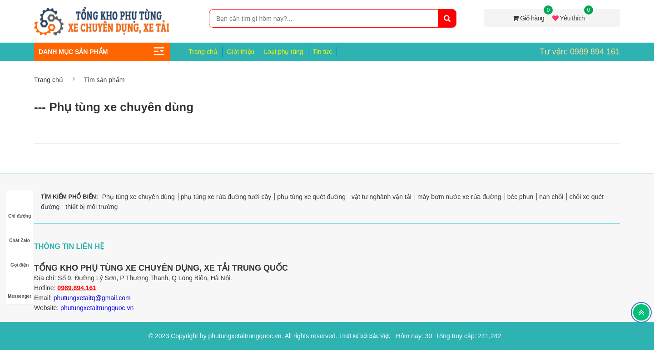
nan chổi (551, 196)
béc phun (520, 196)
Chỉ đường (19, 207)
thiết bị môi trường (91, 206)
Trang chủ (203, 51)
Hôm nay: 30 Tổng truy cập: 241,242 (448, 336)
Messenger (19, 288)
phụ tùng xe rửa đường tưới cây (226, 196)
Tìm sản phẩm (104, 79)
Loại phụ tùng (283, 51)
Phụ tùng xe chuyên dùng (138, 196)
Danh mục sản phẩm (73, 51)
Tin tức (322, 51)
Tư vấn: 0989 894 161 (580, 51)
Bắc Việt (379, 336)
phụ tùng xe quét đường (311, 196)
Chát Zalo (19, 232)
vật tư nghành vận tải (381, 196)
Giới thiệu (241, 51)
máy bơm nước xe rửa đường (459, 196)
